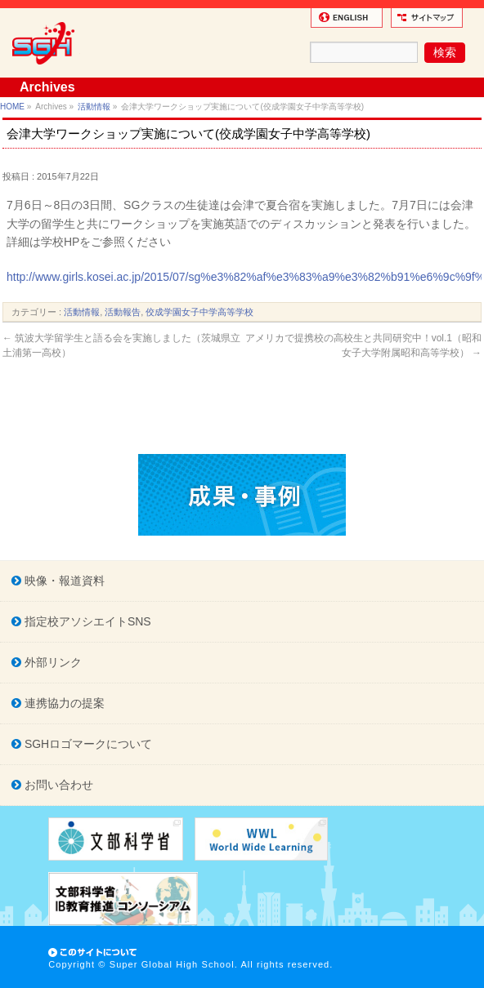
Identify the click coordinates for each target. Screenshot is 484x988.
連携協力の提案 (63, 703)
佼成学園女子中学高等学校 (199, 312)
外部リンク (51, 662)
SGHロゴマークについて (86, 743)
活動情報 (94, 106)
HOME (12, 106)
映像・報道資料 (63, 580)
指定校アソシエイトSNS (86, 621)
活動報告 (123, 312)
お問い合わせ (57, 784)
